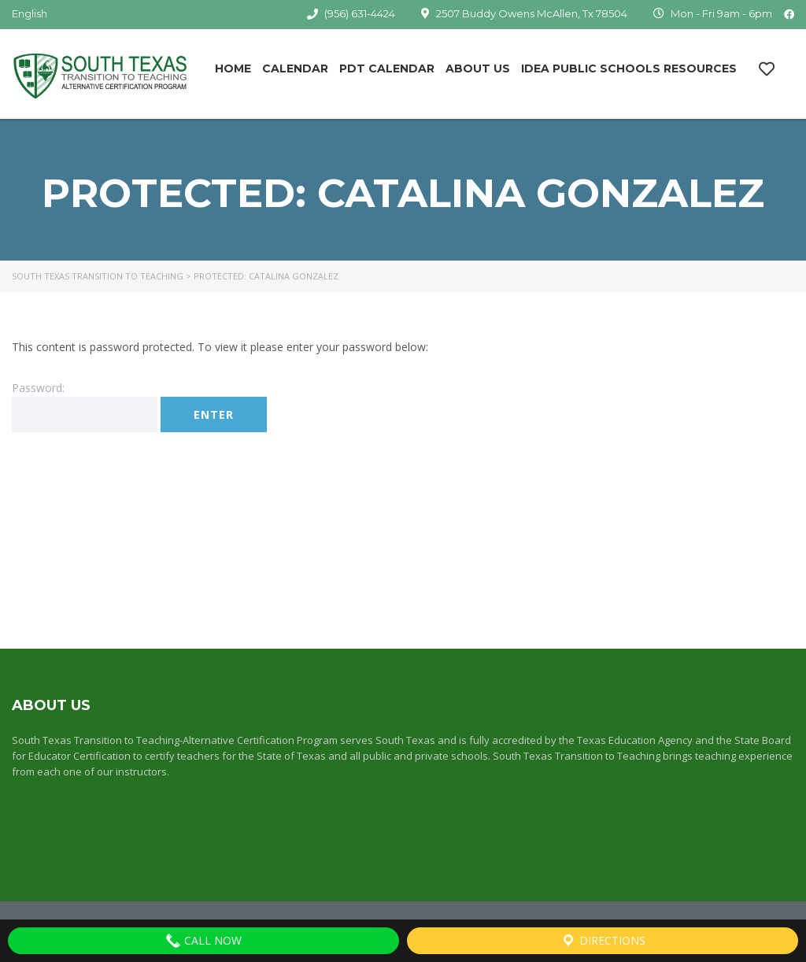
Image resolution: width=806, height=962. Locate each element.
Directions (602, 941)
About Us (478, 68)
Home (233, 68)
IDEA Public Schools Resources (629, 68)
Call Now (203, 941)
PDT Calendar (386, 68)
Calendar (295, 68)
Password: (84, 406)
